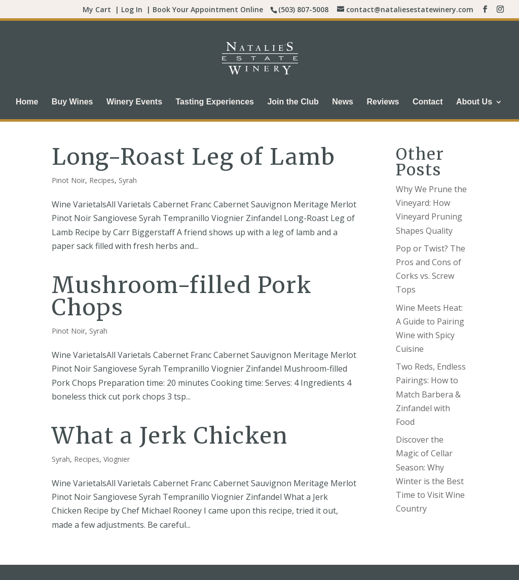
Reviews (382, 102)
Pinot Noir (68, 180)
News (342, 102)
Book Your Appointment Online (208, 9)
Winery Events (134, 102)
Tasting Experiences (215, 102)
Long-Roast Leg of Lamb (194, 157)
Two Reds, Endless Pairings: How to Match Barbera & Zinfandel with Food (431, 394)
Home (27, 102)
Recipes (102, 180)
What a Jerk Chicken (170, 436)
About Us (474, 102)
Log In (131, 9)
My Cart (97, 9)
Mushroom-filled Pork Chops (182, 296)
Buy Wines (72, 102)
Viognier (116, 459)
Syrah (128, 180)
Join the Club (292, 102)
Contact (428, 102)
